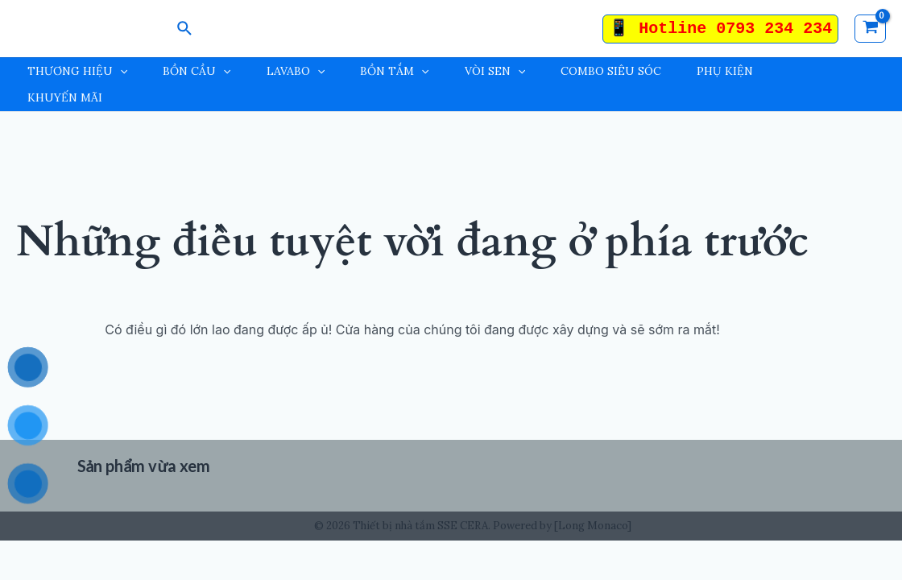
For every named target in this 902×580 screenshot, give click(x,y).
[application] (120, 71)
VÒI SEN (495, 71)
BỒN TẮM (394, 71)
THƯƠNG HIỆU (77, 71)
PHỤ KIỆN (725, 71)
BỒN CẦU (196, 71)
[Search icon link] (185, 29)
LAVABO (296, 71)
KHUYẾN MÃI (64, 97)
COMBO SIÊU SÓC (611, 71)
